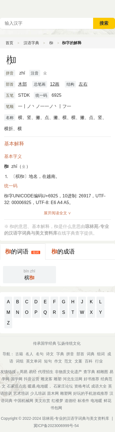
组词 (36, 252)
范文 (68, 361)
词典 (90, 354)
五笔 (10, 95)
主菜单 (110, 8)
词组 (20, 361)
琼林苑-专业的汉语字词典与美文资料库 (75, 418)
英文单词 (34, 361)
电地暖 (96, 400)
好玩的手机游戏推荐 (90, 393)
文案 (78, 361)
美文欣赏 (42, 400)
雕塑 (58, 379)
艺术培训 (21, 393)
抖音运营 (31, 379)
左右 (83, 84)
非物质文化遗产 (68, 371)
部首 (10, 84)
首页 (9, 43)
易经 (33, 371)
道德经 (70, 400)
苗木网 (53, 393)
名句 (40, 354)
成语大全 (99, 386)
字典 (60, 354)
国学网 (16, 379)
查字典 (89, 371)
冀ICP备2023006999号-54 (56, 425)
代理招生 (45, 371)
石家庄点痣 (16, 386)
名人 (29, 354)
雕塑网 (66, 393)
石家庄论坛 (63, 386)
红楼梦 (57, 400)
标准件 (83, 400)
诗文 (50, 354)
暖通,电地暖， (40, 386)
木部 (22, 84)
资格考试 (82, 386)
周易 (23, 371)
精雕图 (102, 371)
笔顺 (10, 106)
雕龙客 (46, 379)
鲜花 (107, 400)
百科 (89, 361)
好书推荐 (91, 379)
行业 (99, 361)
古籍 (19, 354)
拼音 (10, 73)
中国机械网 (23, 400)
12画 (54, 84)
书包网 (56, 408)
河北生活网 (72, 379)
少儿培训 (38, 393)
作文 (58, 361)
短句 (48, 361)
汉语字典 (31, 43)
